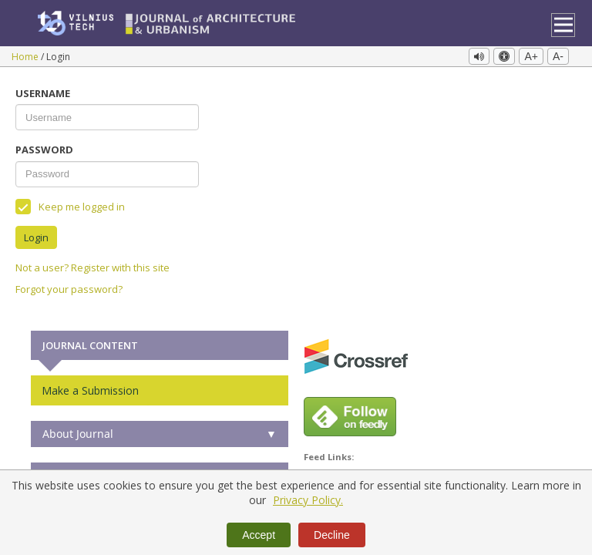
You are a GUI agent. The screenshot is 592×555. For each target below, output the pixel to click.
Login (36, 233)
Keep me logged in (70, 202)
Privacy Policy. (308, 500)
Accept (258, 535)
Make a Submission (90, 385)
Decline (332, 535)
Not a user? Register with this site (92, 264)
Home (26, 56)
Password (44, 146)
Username (42, 89)
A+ (531, 56)
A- (558, 56)
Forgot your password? (69, 285)
